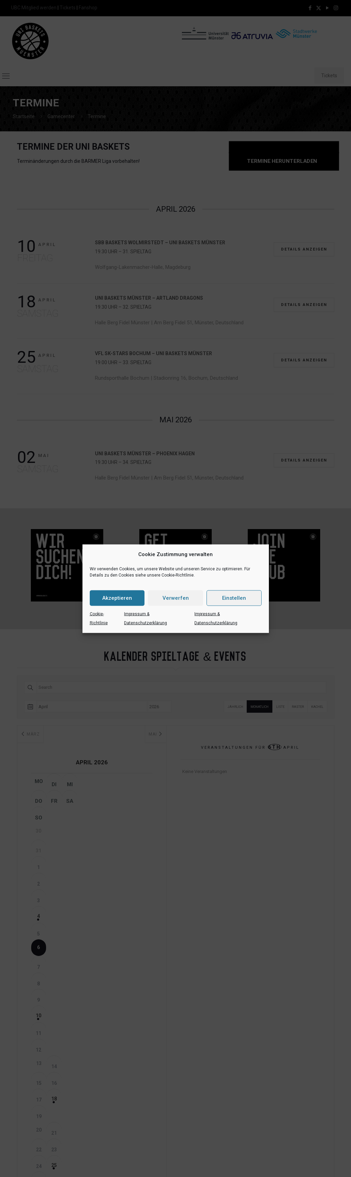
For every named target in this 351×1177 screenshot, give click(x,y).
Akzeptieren (117, 598)
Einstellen (234, 598)
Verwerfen (176, 598)
